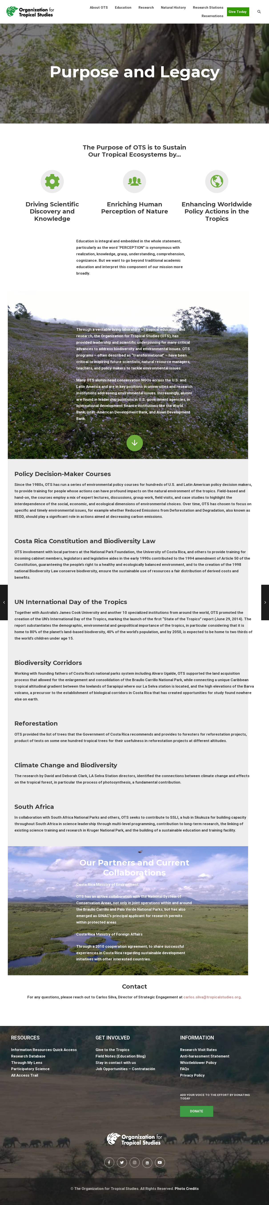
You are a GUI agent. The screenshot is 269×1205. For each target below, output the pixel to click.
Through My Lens (26, 1062)
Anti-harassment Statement (204, 1056)
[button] (98, 7)
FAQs (184, 1069)
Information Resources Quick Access (44, 1049)
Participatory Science (30, 1069)
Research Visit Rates (198, 1049)
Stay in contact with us (116, 1062)
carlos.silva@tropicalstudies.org (212, 997)
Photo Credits (187, 1189)
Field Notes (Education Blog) (121, 1056)
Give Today (238, 12)
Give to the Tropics (112, 1049)
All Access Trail (24, 1075)
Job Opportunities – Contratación (125, 1069)
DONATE (196, 1111)
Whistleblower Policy (198, 1062)
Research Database (28, 1056)
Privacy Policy (192, 1075)
